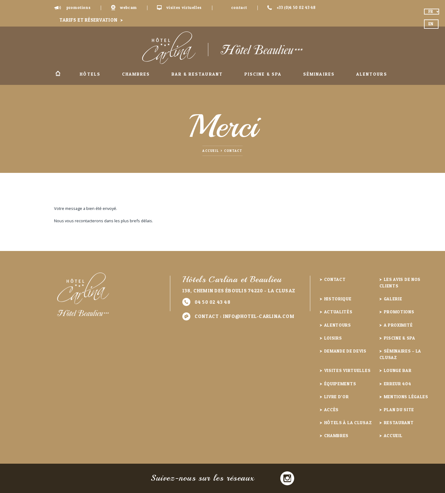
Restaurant (399, 422)
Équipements (340, 383)
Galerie (393, 298)
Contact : (245, 316)
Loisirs (333, 338)
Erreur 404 (397, 383)
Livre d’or (336, 396)
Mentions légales (406, 396)
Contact (239, 7)
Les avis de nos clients (400, 282)
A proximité (398, 325)
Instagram (287, 478)
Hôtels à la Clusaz (348, 422)
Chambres (136, 74)
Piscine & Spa (263, 74)
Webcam (128, 7)
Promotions (78, 7)
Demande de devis (345, 350)
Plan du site (399, 409)
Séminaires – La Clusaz (400, 354)
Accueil (58, 74)
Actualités (338, 311)
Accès (331, 409)
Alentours (371, 74)
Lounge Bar (398, 370)
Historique (338, 298)
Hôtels (90, 74)
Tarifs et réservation (88, 20)
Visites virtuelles (184, 7)
